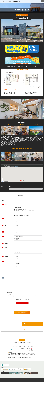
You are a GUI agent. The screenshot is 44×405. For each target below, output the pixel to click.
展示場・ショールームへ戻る (22, 338)
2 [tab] (20, 147)
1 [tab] (19, 147)
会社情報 (32, 400)
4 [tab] (22, 147)
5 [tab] (23, 147)
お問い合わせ (18, 400)
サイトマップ (12, 400)
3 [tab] (21, 147)
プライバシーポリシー (25, 400)
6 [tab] (24, 147)
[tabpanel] (22, 136)
